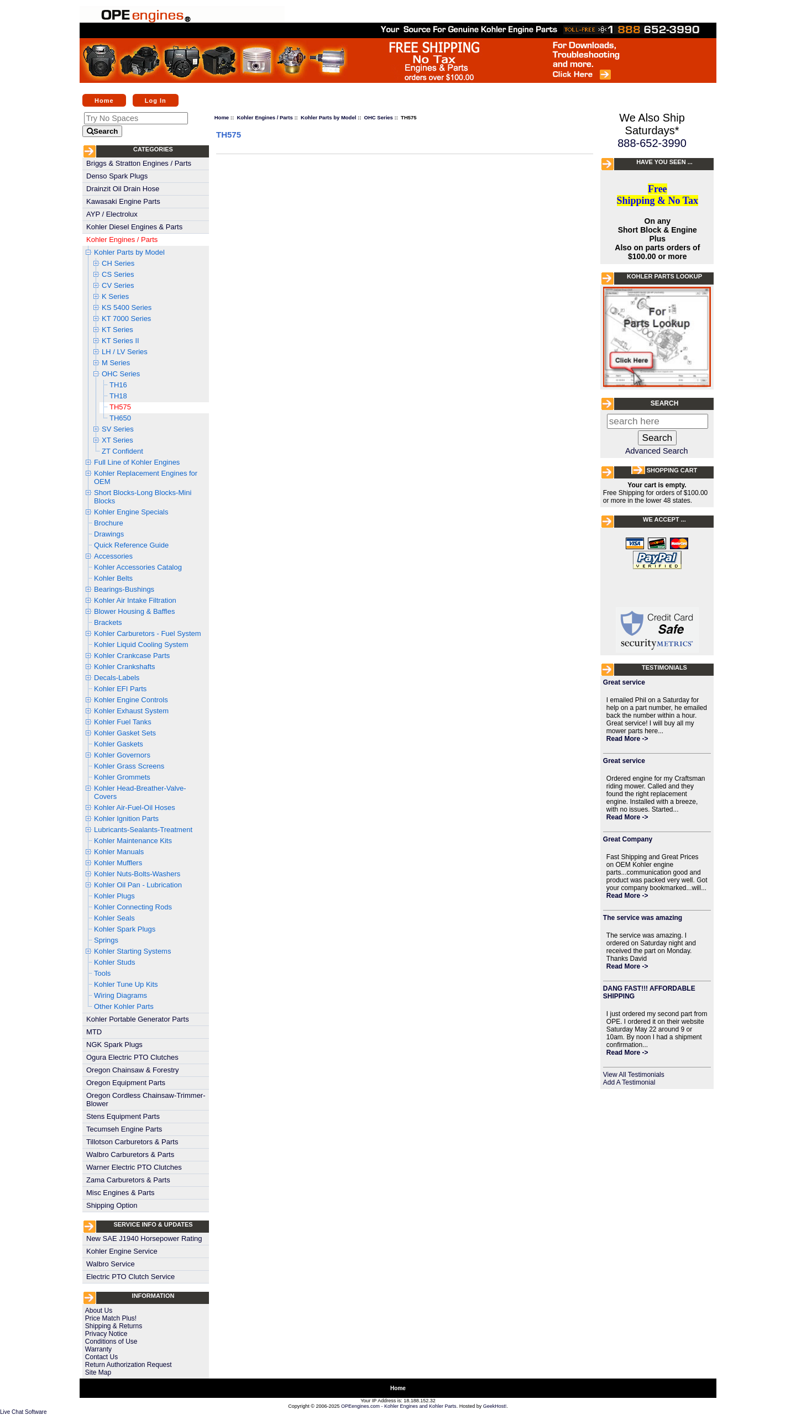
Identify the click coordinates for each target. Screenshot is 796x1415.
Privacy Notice (106, 1334)
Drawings (109, 534)
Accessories (113, 556)
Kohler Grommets (122, 777)
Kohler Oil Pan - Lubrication (138, 885)
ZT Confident (122, 451)
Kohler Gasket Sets (125, 733)
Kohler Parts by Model (129, 252)
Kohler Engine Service (122, 1251)
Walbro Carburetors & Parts (130, 1154)
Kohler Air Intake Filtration (135, 600)
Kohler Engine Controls (131, 700)
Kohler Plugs (114, 896)
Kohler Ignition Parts (126, 818)
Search (665, 403)
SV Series (118, 429)
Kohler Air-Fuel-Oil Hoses (134, 807)
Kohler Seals (114, 918)
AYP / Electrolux (112, 214)
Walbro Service (110, 1264)
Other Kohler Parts (124, 1006)
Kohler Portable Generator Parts (137, 1019)
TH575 (120, 407)
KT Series (117, 329)
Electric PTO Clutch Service (130, 1276)
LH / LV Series (125, 352)
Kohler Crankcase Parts (132, 655)
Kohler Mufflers (118, 863)
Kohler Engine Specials (131, 512)
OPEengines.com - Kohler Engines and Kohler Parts (399, 1406)
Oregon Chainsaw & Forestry (132, 1070)
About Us (98, 1310)
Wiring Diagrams (120, 995)
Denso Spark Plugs (117, 176)
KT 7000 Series (126, 318)
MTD (94, 1032)
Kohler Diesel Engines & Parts (134, 227)
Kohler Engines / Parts (122, 239)
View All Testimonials (633, 1075)
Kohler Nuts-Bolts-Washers (137, 874)
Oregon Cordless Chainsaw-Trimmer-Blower (146, 1099)
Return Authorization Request (128, 1365)
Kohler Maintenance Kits (133, 841)
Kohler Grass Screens (129, 766)
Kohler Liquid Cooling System (141, 644)
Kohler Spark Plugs (124, 929)
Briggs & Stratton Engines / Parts (138, 163)
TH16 (118, 385)
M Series (116, 363)
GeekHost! (495, 1406)
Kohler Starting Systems (132, 951)
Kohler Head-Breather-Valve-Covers (140, 792)
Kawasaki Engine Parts (123, 201)
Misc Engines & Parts (120, 1192)
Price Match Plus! (111, 1318)
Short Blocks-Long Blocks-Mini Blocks (142, 496)
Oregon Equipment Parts (125, 1083)
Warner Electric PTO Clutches (134, 1167)
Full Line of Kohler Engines (137, 462)
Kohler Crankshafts (124, 666)
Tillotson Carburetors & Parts (132, 1142)
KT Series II (120, 340)
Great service (624, 682)
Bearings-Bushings (124, 589)
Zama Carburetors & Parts (128, 1180)
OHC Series (121, 374)
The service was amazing (642, 918)
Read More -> (627, 739)
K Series (115, 296)
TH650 (120, 418)
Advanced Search (656, 450)
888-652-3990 (652, 143)
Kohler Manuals (119, 852)
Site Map (98, 1372)
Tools (102, 973)
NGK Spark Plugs (114, 1044)
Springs (106, 940)
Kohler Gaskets (118, 744)
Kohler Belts (113, 578)
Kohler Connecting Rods (133, 907)
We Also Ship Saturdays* (652, 124)
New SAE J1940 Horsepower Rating (144, 1238)
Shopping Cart (672, 470)
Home (104, 100)
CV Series (118, 285)
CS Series (118, 274)
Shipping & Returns (113, 1326)
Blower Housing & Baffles (134, 611)
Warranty (98, 1349)
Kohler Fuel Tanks (122, 722)
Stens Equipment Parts (123, 1116)
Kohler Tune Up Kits (126, 984)
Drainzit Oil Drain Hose (122, 189)
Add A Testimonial (629, 1082)
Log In (155, 100)
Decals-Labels (116, 678)
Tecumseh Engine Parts (124, 1129)
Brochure (108, 523)
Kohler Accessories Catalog (138, 567)
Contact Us (101, 1357)
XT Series (117, 440)
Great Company (627, 839)
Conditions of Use (111, 1341)
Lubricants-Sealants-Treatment (143, 829)
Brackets (108, 622)
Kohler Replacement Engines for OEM (145, 477)
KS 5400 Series (126, 307)
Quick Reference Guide (131, 545)
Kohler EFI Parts (120, 689)
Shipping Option (112, 1205)
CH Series (118, 263)
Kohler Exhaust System (131, 711)
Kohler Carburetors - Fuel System (147, 633)
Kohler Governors (122, 755)
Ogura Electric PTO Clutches (132, 1057)
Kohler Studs (114, 962)
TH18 (118, 396)
